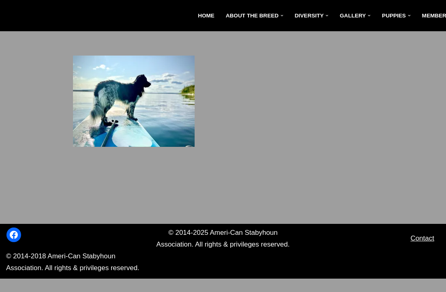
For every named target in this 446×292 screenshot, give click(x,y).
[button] (281, 15)
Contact (422, 251)
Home (205, 16)
